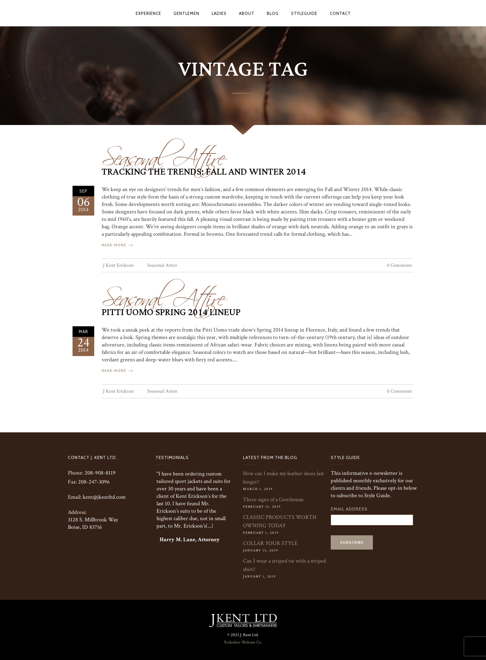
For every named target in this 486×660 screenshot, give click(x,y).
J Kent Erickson (118, 265)
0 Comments (399, 265)
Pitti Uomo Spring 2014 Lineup (171, 312)
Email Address (352, 509)
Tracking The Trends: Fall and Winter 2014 (204, 172)
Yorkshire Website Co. (243, 642)
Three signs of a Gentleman (273, 499)
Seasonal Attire (163, 154)
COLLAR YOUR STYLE (270, 543)
